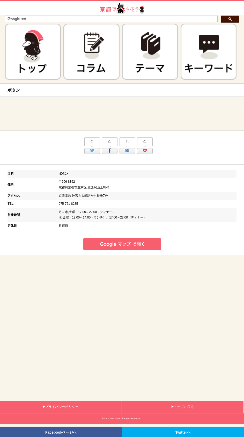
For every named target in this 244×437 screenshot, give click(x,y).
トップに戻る (183, 407)
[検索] (111, 19)
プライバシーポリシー (61, 407)
